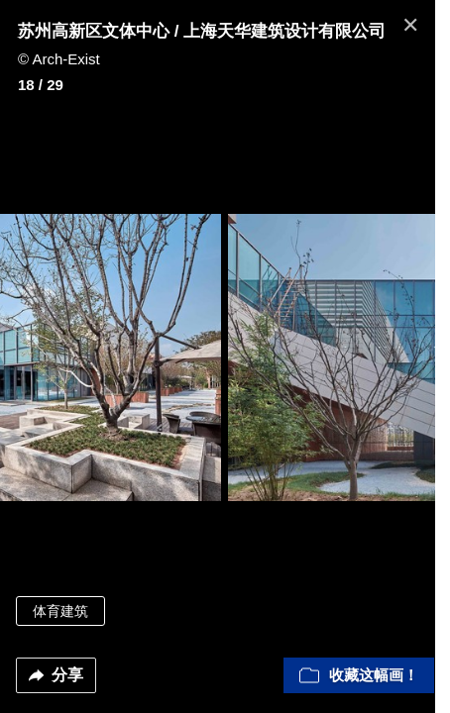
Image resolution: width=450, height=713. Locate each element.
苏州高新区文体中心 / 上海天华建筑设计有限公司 (202, 31)
